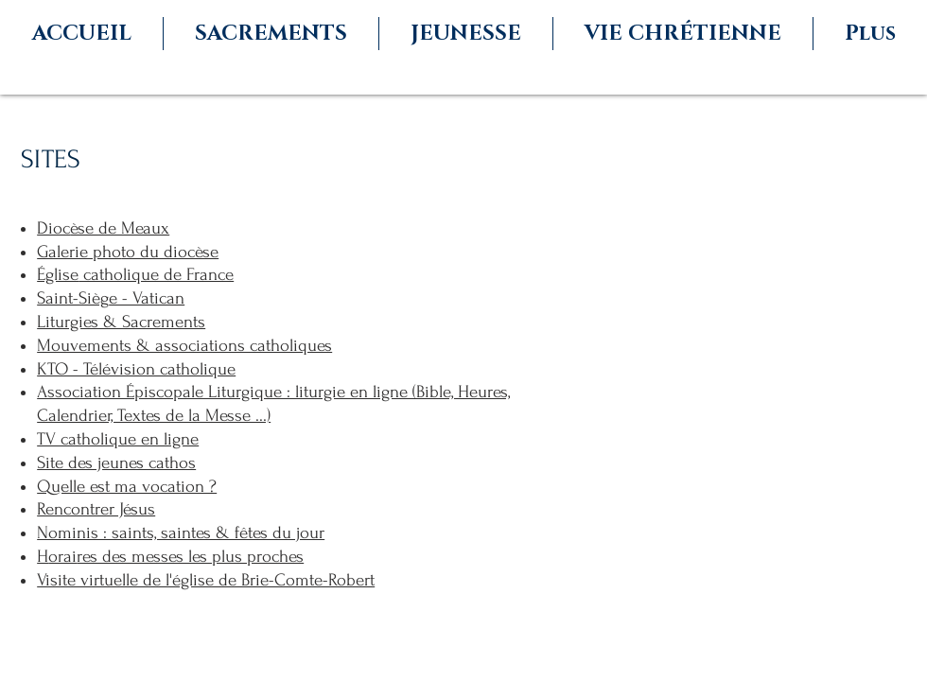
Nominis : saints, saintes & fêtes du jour (180, 533)
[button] (271, 33)
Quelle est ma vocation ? (127, 487)
